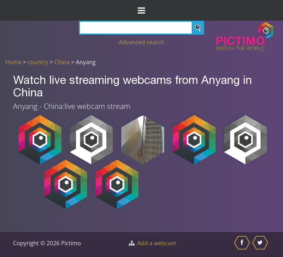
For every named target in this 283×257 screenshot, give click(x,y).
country (38, 62)
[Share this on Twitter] (261, 244)
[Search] (141, 28)
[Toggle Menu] (141, 10)
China (62, 62)
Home (13, 62)
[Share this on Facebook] (243, 244)
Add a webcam (156, 243)
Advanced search (141, 42)
